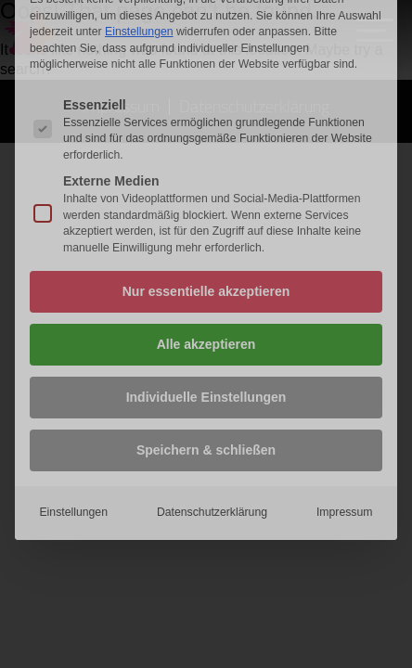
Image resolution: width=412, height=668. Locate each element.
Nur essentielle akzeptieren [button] (206, 181)
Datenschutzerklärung (212, 402)
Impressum (344, 402)
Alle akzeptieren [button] (206, 234)
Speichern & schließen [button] (206, 340)
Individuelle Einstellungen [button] (206, 287)
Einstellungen (73, 402)
